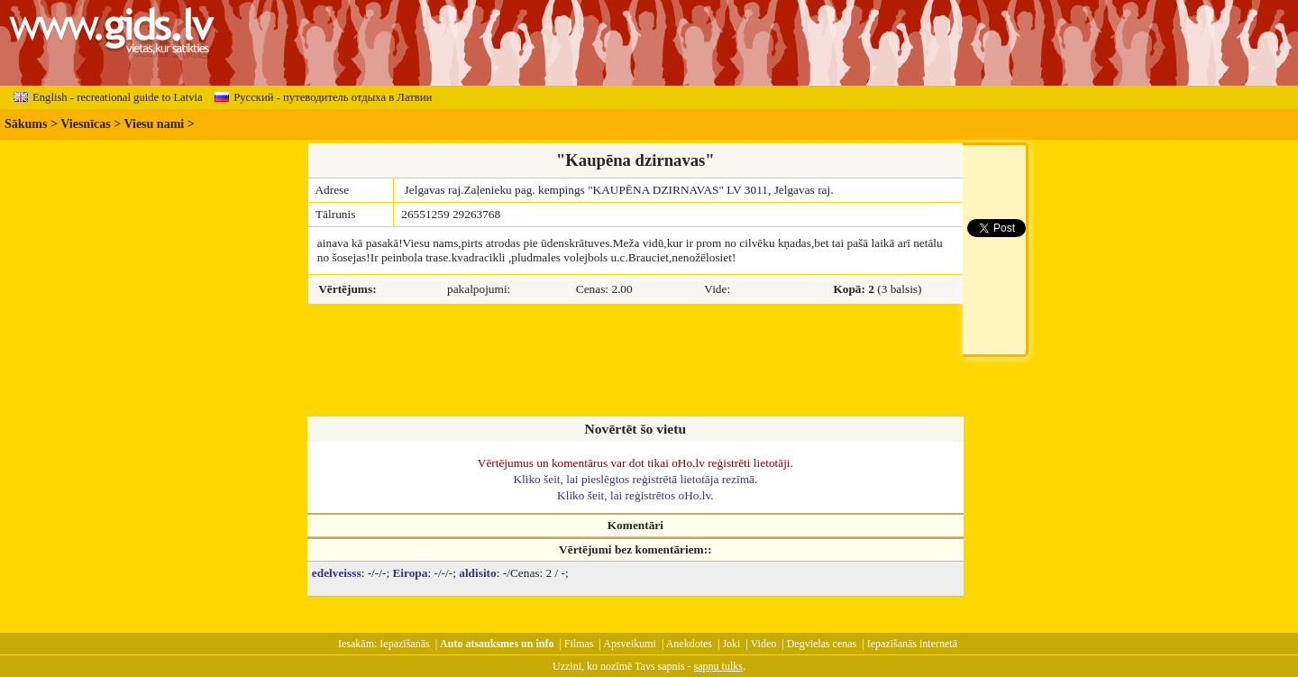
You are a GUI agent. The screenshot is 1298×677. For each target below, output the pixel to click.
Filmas (579, 643)
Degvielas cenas (822, 643)
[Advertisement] (635, 361)
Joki (731, 643)
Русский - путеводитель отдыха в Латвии (323, 97)
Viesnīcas (85, 124)
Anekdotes (689, 643)
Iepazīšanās (404, 643)
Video (764, 643)
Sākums (26, 124)
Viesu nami (153, 124)
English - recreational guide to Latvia (108, 97)
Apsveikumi (629, 643)
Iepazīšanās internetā (912, 643)
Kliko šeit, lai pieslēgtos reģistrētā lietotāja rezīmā (633, 479)
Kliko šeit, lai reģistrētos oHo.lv (633, 495)
